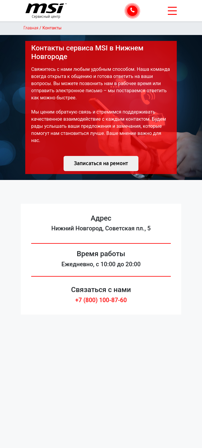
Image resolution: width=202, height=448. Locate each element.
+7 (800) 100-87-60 (101, 300)
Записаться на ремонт (101, 163)
